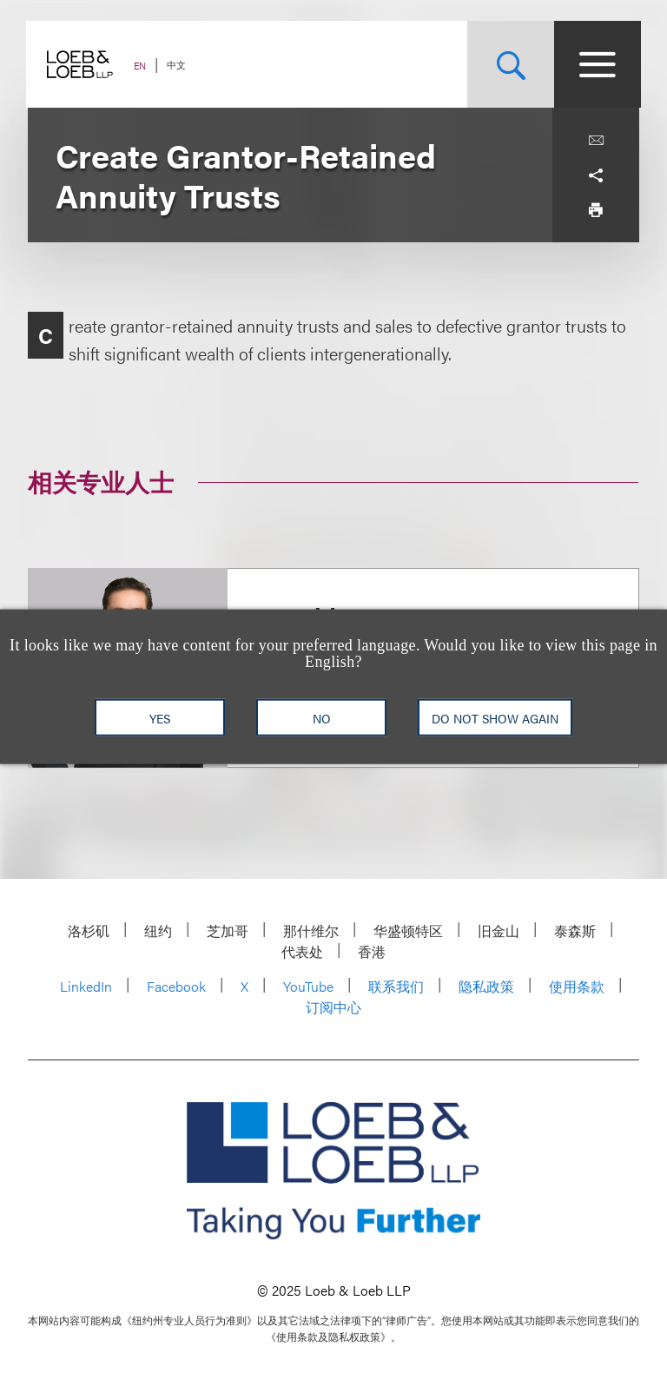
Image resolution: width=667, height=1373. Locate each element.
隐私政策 (486, 986)
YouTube (308, 986)
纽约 (158, 931)
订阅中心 (333, 1007)
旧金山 (498, 931)
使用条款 (576, 986)
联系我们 (396, 986)
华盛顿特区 (408, 931)
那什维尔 (311, 931)
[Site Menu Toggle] (595, 64)
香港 (372, 951)
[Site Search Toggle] (509, 64)
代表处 (302, 951)
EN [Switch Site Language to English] (141, 65)
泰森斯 (575, 931)
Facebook (176, 986)
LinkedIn (86, 986)
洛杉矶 (88, 931)
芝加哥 (227, 931)
